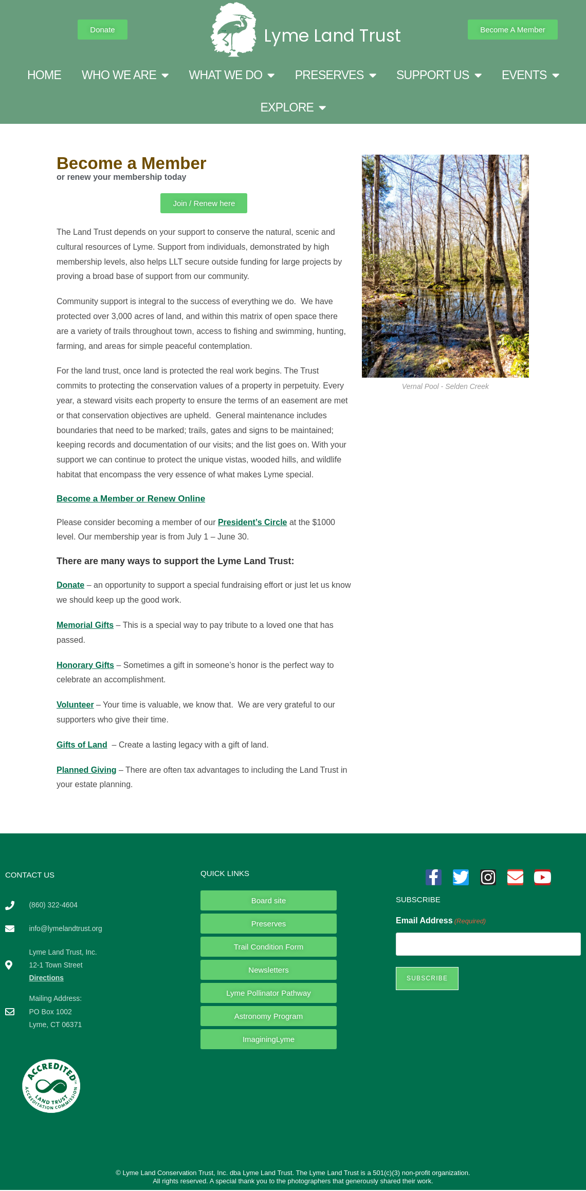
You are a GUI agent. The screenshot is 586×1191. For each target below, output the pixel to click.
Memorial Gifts (85, 625)
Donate (70, 585)
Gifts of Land (82, 744)
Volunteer (75, 704)
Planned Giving (86, 770)
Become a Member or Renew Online (131, 499)
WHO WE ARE (125, 75)
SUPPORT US (438, 75)
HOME (44, 75)
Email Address (441, 921)
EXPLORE (292, 108)
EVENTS (530, 75)
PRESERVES (335, 75)
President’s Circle (252, 522)
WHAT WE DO (231, 75)
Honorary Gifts (85, 665)
